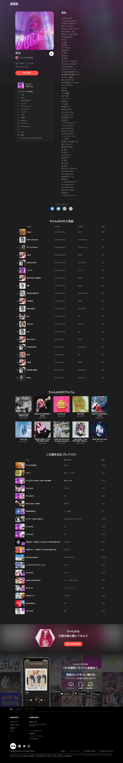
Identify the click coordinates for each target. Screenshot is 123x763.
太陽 (22, 95)
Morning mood (25, 126)
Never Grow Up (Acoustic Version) (31, 138)
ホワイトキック (25, 109)
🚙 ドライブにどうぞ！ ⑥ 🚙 (35, 565)
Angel (23, 97)
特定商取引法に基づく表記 (106, 751)
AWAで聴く (27, 73)
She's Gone (31, 339)
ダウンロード (13, 722)
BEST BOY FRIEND (34, 278)
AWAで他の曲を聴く (73, 644)
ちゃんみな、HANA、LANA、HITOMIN (38, 480)
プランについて (14, 725)
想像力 (23, 118)
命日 (28, 355)
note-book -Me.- (83, 247)
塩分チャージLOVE (69, 473)
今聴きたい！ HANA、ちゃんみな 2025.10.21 (41, 549)
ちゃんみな (29, 57)
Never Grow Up (32, 239)
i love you (23, 439)
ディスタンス (25, 123)
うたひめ (66, 488)
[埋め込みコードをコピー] (71, 209)
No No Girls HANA (33, 503)
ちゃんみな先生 (31, 465)
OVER (29, 362)
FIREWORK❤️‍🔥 (31, 511)
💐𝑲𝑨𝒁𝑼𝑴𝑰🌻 (68, 480)
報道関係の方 (32, 733)
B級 (28, 286)
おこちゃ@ (67, 595)
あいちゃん (29, 588)
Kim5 (65, 603)
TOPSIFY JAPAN (69, 557)
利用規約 (63, 751)
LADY (29, 255)
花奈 (65, 611)
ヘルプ (12, 731)
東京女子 (24, 120)
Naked (80, 285)
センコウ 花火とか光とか (34, 519)
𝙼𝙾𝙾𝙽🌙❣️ (67, 511)
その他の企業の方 (33, 738)
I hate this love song (99, 439)
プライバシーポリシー (74, 751)
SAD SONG (31, 309)
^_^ (22, 129)
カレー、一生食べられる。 (71, 580)
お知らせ (12, 728)
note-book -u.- (82, 377)
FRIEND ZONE (32, 370)
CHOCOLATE (31, 263)
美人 (22, 132)
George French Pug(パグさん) (73, 519)
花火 (32, 709)
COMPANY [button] (34, 717)
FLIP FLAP (61, 414)
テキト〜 (29, 473)
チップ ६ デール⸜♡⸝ (69, 588)
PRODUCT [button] (14, 717)
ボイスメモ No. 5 (26, 106)
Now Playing (30, 603)
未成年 (80, 255)
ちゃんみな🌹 (30, 496)
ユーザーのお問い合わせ (35, 731)
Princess (30, 324)
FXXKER (30, 301)
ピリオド (23, 112)
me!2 (65, 526)
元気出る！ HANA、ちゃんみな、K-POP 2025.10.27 (43, 542)
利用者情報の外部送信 (89, 751)
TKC (65, 496)
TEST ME (80, 414)
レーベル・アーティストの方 (36, 736)
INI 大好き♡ (67, 542)
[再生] (51, 53)
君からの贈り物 (25, 100)
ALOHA (66, 572)
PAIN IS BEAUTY (33, 293)
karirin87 (66, 503)
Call (28, 332)
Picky (22, 115)
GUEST (66, 465)
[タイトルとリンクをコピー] (64, 209)
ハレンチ (28, 84)
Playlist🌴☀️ (30, 596)
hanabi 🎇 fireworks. (33, 580)
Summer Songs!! (32, 557)
